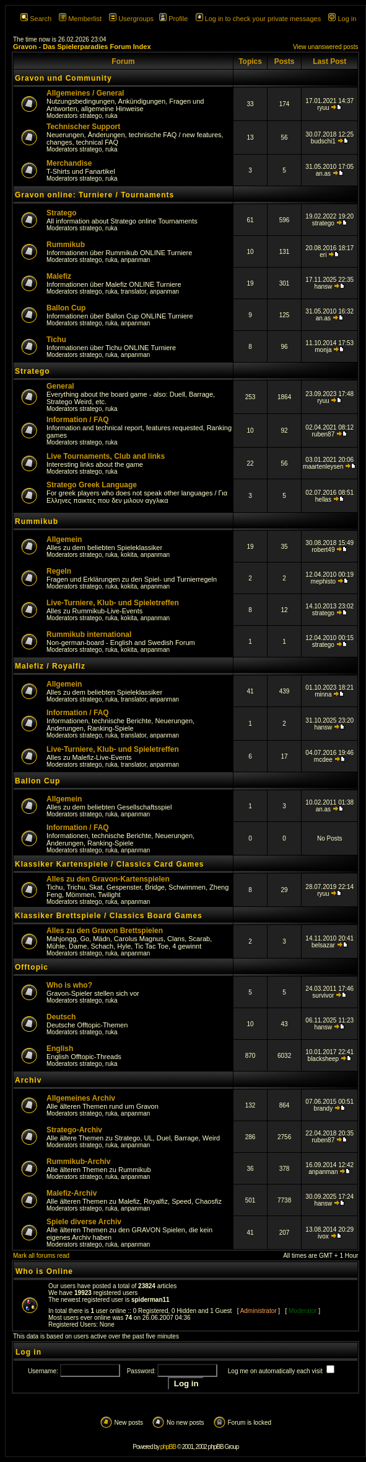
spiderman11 (150, 1299)
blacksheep (323, 1058)
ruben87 (323, 434)
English (59, 1048)
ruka (111, 115)
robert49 (323, 549)
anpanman (135, 259)
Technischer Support (83, 126)
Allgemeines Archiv (80, 1098)
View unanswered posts (325, 46)
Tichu (56, 339)
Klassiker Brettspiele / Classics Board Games (109, 915)
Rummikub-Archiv (78, 1161)
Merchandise (69, 163)
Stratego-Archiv (74, 1130)
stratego (90, 115)
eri (323, 254)
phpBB (168, 1446)
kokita (129, 554)
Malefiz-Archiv (71, 1193)
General (60, 386)
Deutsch (61, 1017)
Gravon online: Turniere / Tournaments (94, 195)
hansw (323, 286)
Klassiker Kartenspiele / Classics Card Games (109, 864)
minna (323, 694)
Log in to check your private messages (258, 18)
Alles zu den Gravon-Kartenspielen (108, 879)
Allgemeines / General (85, 93)
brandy (323, 1108)
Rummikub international (88, 634)
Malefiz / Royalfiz (50, 666)
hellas (323, 499)
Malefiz (58, 276)
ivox (323, 1236)
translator (133, 291)
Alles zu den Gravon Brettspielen (104, 930)
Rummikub (65, 244)
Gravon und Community (63, 78)
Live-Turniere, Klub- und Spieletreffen (112, 602)
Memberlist (80, 18)
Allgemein (64, 539)
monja (323, 349)
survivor (323, 995)
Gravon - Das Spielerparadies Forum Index (82, 46)
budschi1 (323, 141)
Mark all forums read (41, 1255)
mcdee (323, 759)
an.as (323, 173)
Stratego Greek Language (91, 485)
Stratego (61, 213)
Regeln (58, 571)
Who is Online (44, 1271)
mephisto (323, 581)
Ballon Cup (65, 308)
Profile (173, 18)
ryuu (323, 107)
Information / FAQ (77, 419)
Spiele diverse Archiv (83, 1221)
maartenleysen (323, 466)
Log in (342, 18)
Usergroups (131, 18)
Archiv (28, 1080)
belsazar (323, 945)
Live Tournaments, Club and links (105, 456)
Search (35, 18)
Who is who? (69, 985)
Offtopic (31, 967)
